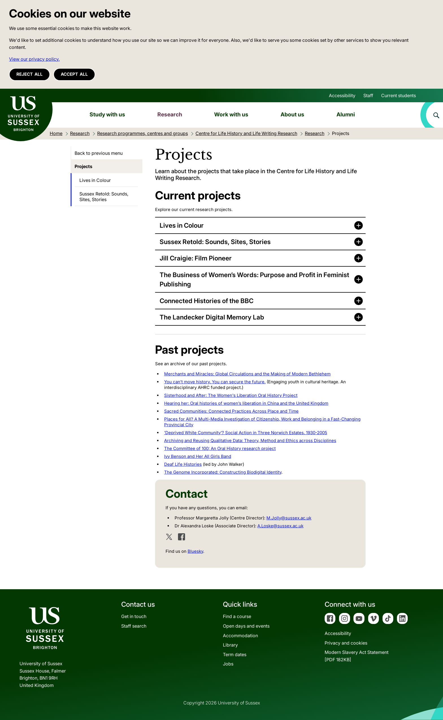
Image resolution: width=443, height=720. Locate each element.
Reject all (29, 74)
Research (169, 114)
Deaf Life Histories (183, 464)
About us (292, 114)
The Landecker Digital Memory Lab (212, 317)
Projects (83, 166)
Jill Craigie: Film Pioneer (196, 258)
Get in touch (133, 616)
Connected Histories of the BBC (206, 300)
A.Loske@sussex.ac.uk (280, 525)
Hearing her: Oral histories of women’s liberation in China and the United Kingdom (246, 403)
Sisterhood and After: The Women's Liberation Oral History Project (230, 395)
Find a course (237, 616)
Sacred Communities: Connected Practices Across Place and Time (231, 411)
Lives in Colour (182, 225)
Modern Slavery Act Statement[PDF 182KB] (356, 655)
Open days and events (246, 626)
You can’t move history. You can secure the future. (215, 381)
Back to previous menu (99, 153)
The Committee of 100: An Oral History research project (220, 448)
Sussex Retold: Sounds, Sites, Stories (215, 241)
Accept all (74, 74)
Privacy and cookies (346, 643)
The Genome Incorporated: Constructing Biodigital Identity (222, 472)
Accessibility (342, 95)
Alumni (345, 114)
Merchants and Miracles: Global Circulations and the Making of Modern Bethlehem (247, 374)
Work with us (231, 114)
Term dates (234, 654)
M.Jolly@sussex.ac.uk (288, 518)
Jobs (228, 664)
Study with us (107, 114)
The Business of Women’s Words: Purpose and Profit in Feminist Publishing (254, 279)
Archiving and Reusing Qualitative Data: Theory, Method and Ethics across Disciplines (250, 440)
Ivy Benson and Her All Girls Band (197, 456)
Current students (398, 95)
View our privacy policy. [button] (34, 59)
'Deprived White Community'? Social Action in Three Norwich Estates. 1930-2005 (245, 432)
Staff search (133, 626)
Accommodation (240, 635)
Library (230, 645)
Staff (368, 95)
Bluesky (195, 551)
